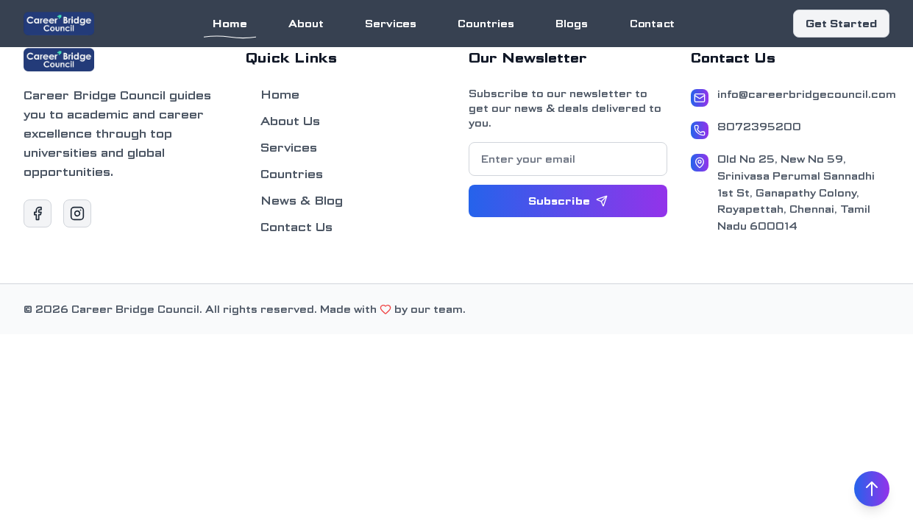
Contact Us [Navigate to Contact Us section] (289, 227)
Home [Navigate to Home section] (230, 26)
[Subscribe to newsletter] (568, 201)
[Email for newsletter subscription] (568, 159)
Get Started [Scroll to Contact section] (841, 23)
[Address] (790, 193)
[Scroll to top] (871, 488)
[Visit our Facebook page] (37, 213)
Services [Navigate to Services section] (390, 23)
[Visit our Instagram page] (77, 213)
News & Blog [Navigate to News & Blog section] (294, 200)
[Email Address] (790, 96)
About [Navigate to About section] (306, 23)
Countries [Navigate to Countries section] (486, 23)
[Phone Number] (790, 129)
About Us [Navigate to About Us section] (283, 121)
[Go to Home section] (59, 23)
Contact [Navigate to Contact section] (651, 23)
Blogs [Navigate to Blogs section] (571, 23)
